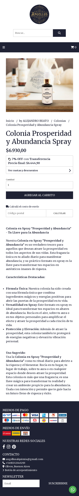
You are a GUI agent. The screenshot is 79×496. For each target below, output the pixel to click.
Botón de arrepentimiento (20, 470)
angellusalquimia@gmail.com (23, 459)
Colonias (60, 120)
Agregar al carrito (39, 195)
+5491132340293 (14, 462)
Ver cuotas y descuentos (23, 170)
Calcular (59, 213)
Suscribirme (58, 483)
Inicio (10, 120)
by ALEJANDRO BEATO (34, 120)
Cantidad (10, 179)
